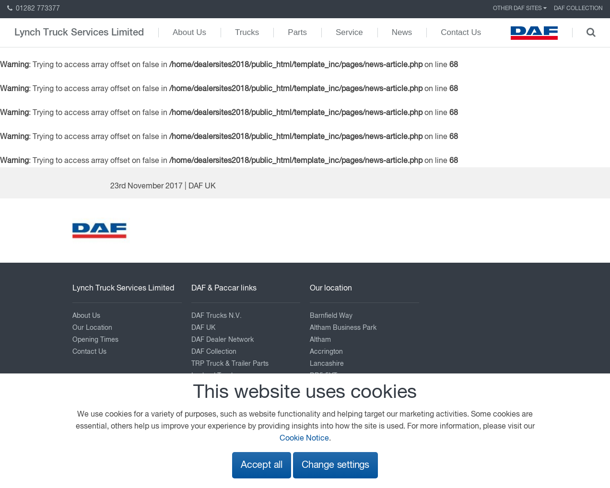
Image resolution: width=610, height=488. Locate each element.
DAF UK (203, 328)
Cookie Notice (304, 438)
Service (349, 32)
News (402, 32)
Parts (297, 32)
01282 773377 (33, 8)
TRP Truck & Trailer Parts (230, 363)
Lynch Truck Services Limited (79, 32)
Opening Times (95, 340)
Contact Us (461, 32)
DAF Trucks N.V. (216, 316)
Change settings (335, 465)
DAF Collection (578, 9)
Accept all (261, 465)
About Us (189, 32)
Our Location (92, 328)
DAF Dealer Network (222, 340)
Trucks (247, 32)
